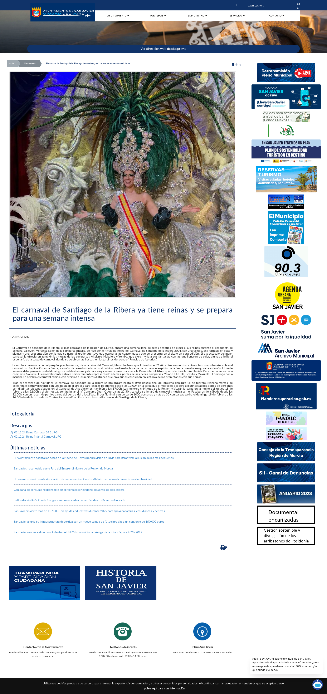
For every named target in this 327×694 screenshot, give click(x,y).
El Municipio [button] (197, 15)
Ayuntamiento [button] (118, 15)
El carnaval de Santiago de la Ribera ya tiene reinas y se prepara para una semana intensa (88, 63)
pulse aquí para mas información (164, 688)
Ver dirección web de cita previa (163, 48)
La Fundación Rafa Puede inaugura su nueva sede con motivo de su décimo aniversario (69, 500)
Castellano (256, 6)
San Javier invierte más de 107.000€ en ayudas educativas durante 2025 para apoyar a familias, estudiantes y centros (89, 511)
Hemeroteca (29, 63)
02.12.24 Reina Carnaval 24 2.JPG (33, 432)
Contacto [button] (276, 15)
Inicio (11, 63)
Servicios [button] (237, 15)
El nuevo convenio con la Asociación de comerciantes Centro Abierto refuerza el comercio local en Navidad (83, 479)
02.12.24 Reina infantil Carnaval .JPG (35, 436)
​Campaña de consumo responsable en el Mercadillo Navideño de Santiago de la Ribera (69, 489)
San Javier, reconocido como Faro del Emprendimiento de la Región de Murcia (63, 468)
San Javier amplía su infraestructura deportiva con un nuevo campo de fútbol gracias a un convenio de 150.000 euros (89, 521)
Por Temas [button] (158, 15)
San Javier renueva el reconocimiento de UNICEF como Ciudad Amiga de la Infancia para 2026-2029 (78, 532)
